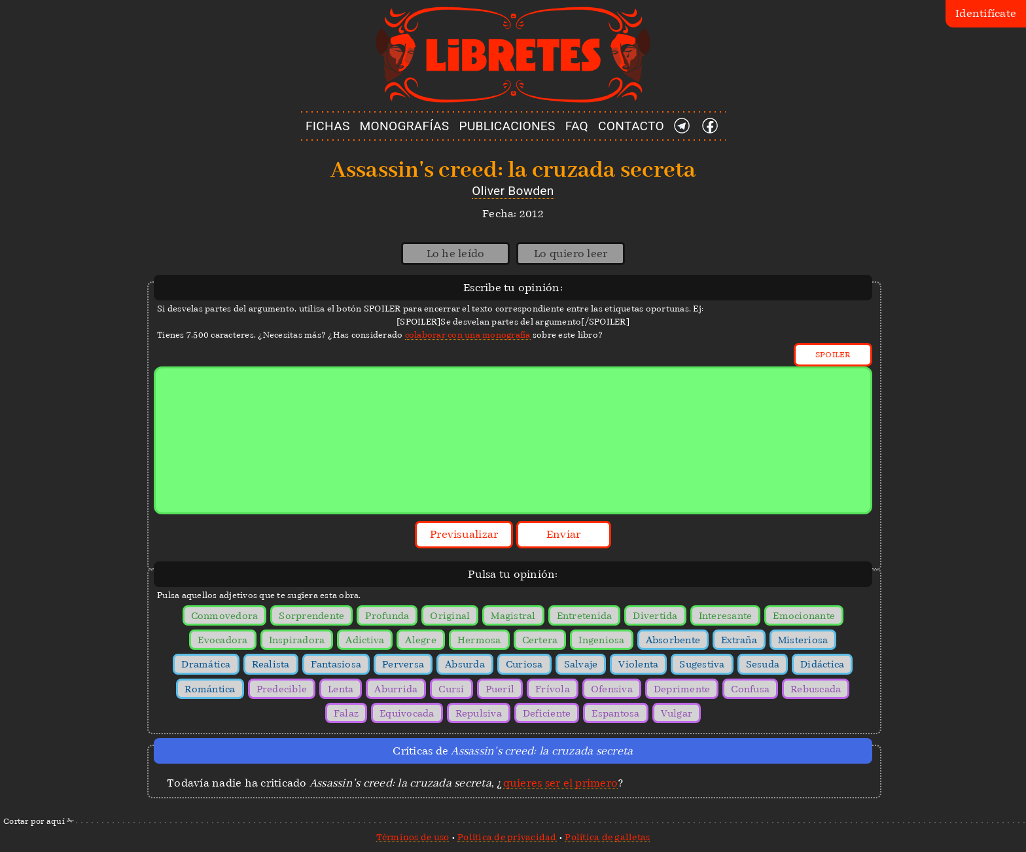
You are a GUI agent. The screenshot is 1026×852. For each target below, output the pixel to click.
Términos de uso (413, 837)
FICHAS (328, 125)
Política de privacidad (507, 837)
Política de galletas (607, 837)
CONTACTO (631, 125)
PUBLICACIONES (507, 125)
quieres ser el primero (560, 783)
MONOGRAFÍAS (405, 125)
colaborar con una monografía (468, 335)
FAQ (576, 125)
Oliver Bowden (513, 190)
